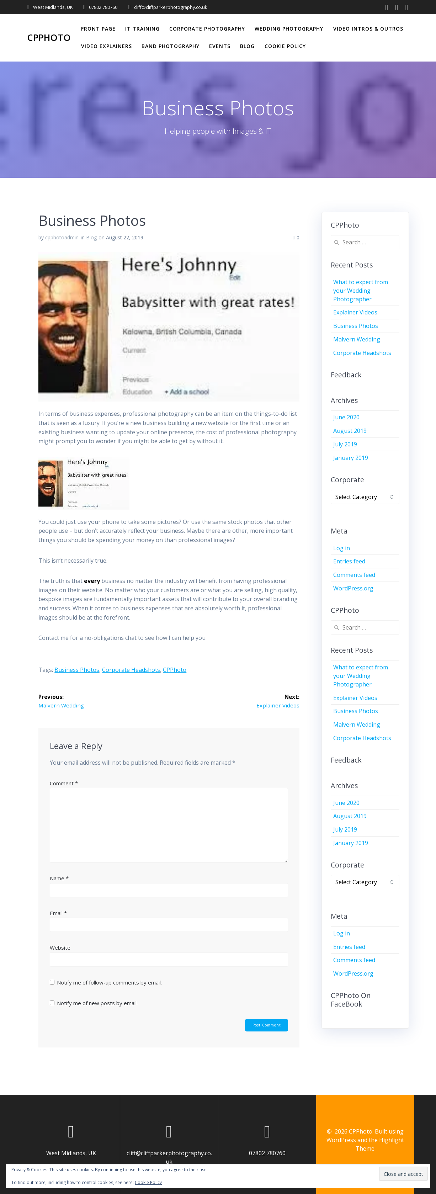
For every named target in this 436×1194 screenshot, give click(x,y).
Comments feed (354, 575)
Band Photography (171, 46)
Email (58, 913)
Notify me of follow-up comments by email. (109, 982)
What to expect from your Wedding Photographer (360, 290)
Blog (247, 46)
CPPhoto (49, 37)
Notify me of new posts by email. (97, 1003)
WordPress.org (353, 588)
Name (59, 878)
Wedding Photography (289, 28)
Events (219, 46)
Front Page (98, 28)
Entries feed (349, 561)
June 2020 (346, 417)
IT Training (142, 28)
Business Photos (76, 670)
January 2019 (350, 458)
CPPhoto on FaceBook (351, 1000)
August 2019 (350, 431)
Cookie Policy (285, 46)
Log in (341, 548)
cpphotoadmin (62, 237)
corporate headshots (131, 670)
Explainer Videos (355, 312)
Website (60, 948)
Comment (64, 783)
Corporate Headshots (362, 353)
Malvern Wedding (356, 339)
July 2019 (345, 444)
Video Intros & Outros (368, 28)
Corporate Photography (207, 28)
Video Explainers (106, 46)
